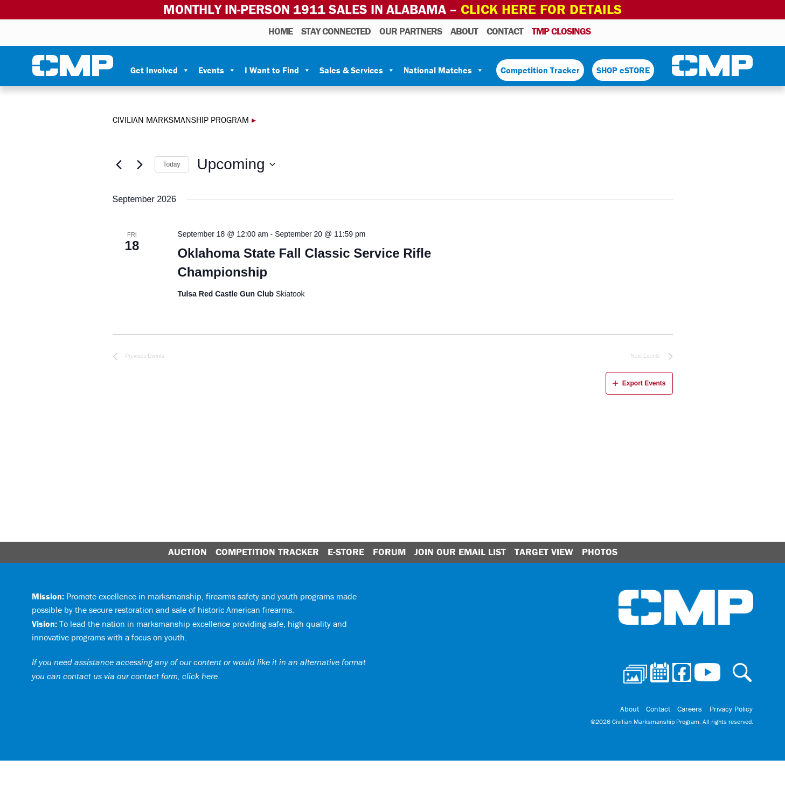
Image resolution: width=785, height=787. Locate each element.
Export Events (639, 382)
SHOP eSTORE (623, 69)
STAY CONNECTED (336, 30)
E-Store (346, 552)
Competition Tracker (540, 69)
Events (217, 69)
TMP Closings (561, 30)
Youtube (664, 30)
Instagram (649, 30)
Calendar (620, 30)
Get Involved (160, 69)
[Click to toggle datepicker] (236, 164)
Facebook (635, 30)
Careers (692, 708)
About (464, 30)
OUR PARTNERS (410, 30)
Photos (603, 30)
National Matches (444, 69)
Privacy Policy (731, 708)
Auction (187, 552)
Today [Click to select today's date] (171, 164)
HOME (280, 30)
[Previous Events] (119, 163)
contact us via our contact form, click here (140, 675)
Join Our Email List (460, 552)
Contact (505, 30)
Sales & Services (357, 69)
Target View (544, 552)
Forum (389, 552)
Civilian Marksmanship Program (72, 65)
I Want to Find (278, 69)
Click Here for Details (541, 9)
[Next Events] (140, 163)
